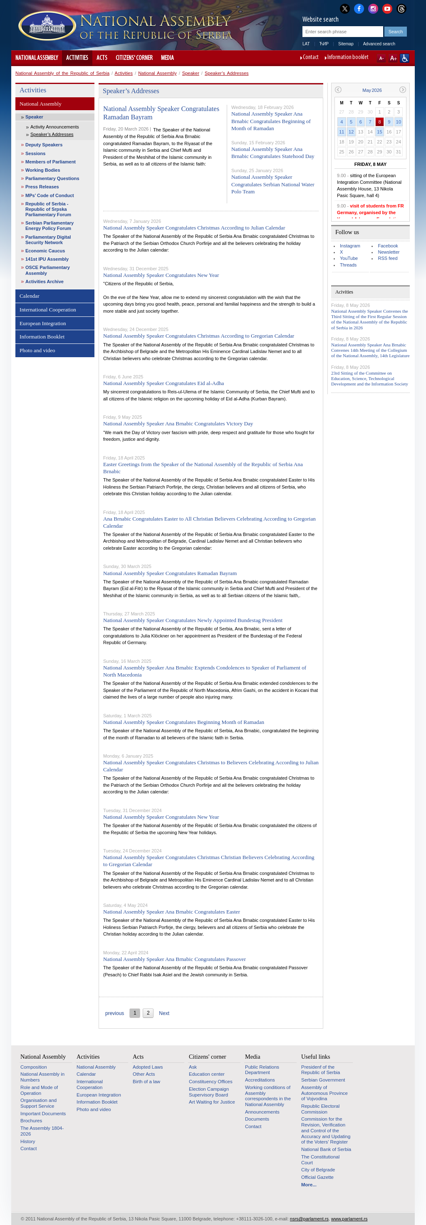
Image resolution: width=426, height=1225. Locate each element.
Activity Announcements (54, 126)
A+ (393, 58)
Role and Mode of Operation (39, 1090)
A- (381, 58)
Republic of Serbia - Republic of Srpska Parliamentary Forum (48, 209)
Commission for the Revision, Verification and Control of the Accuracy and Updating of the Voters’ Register (325, 1130)
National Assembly (36, 58)
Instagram (350, 245)
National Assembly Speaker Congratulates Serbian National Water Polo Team (273, 184)
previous (114, 1013)
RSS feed (387, 258)
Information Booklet (42, 336)
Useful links (315, 1056)
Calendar (30, 296)
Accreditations (260, 1079)
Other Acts (144, 1074)
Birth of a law (146, 1081)
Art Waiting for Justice (212, 1101)
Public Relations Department (262, 1069)
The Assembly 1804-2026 (42, 1131)
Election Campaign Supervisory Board (209, 1092)
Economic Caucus (45, 250)
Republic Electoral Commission (320, 1109)
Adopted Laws (148, 1066)
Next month (402, 89)
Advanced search (379, 44)
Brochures (31, 1120)
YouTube (349, 258)
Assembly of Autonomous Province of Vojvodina (324, 1093)
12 (351, 131)
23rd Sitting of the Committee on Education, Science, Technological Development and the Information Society (369, 378)
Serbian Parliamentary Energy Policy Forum (49, 225)
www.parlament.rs (349, 1218)
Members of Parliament (50, 161)
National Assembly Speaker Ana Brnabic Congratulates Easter (171, 912)
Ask (193, 1066)
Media (167, 58)
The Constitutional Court (320, 1159)
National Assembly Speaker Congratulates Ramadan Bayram (170, 573)
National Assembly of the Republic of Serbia (62, 73)
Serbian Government (323, 1079)
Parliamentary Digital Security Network (48, 240)
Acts (102, 58)
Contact (311, 58)
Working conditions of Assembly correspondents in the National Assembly (268, 1096)
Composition (33, 1066)
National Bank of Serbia (326, 1149)
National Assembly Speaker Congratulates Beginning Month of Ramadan (183, 722)
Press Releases (42, 186)
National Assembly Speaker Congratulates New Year (161, 275)
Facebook (388, 245)
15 (379, 131)
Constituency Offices (211, 1081)
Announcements (262, 1111)
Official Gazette (317, 1177)
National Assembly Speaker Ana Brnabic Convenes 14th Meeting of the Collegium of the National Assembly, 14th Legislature (370, 350)
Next (164, 1013)
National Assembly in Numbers (42, 1077)
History (27, 1141)
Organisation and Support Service (38, 1103)
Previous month (338, 89)
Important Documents (43, 1113)
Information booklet (348, 58)
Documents (257, 1118)
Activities (77, 58)
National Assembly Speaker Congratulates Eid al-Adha (163, 383)
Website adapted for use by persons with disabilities (404, 58)
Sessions (35, 153)
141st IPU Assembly (47, 259)
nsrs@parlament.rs (309, 1218)
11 (341, 131)
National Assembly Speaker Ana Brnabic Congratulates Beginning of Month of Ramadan (271, 121)
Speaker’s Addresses (227, 73)
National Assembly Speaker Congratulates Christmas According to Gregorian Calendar (198, 336)
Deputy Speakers (43, 144)
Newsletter (388, 251)
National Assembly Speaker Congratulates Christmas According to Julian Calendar (194, 228)
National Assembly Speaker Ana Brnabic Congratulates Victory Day (178, 423)
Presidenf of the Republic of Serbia (320, 1069)
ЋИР (324, 44)
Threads (348, 264)
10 (398, 121)
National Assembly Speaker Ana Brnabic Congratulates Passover (174, 959)
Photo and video (37, 350)
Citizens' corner (134, 58)
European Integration (43, 323)
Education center (207, 1074)
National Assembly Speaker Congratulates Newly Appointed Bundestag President (192, 620)
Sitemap (346, 44)
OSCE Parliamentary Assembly (47, 270)
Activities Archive (44, 281)
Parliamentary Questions (52, 178)
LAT (306, 44)
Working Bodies (42, 170)
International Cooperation (48, 309)
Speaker (190, 73)
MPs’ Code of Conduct (49, 195)
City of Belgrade (318, 1169)
